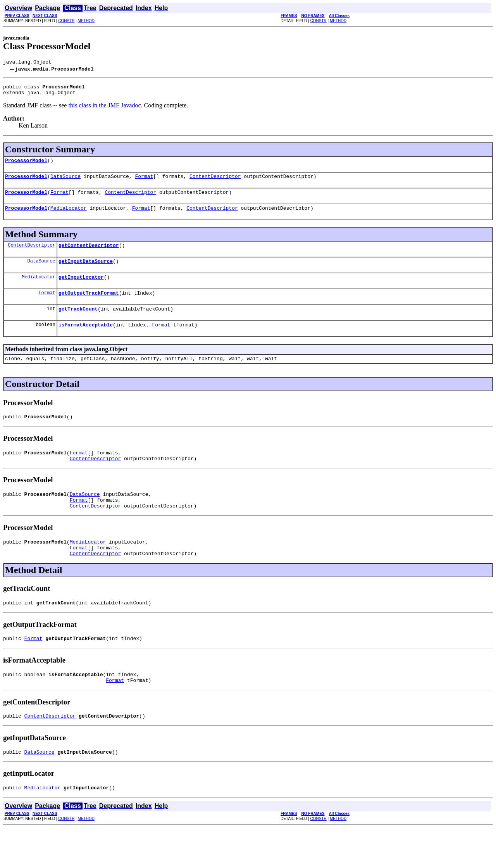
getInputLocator (81, 288)
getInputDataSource (86, 271)
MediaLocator (68, 215)
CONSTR (66, 21)
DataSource (65, 181)
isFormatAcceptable (86, 339)
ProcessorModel (26, 164)
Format (144, 181)
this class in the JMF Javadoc (104, 108)
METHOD (86, 21)
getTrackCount (78, 322)
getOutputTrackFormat (89, 305)
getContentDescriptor (89, 254)
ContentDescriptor (215, 181)
